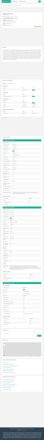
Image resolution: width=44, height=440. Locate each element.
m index (11, 5)
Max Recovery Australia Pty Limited (9, 386)
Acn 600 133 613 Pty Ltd (7, 367)
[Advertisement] (22, 9)
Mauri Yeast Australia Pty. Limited (8, 381)
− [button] (4, 345)
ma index (15, 5)
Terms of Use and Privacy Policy (22, 430)
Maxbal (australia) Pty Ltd (7, 387)
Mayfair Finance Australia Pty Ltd (8, 364)
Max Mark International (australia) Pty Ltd (10, 384)
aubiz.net (4, 5)
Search (39, 335)
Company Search (22, 1)
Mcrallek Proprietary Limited (7, 370)
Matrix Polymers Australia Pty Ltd (8, 379)
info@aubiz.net (24, 429)
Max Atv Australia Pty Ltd (7, 382)
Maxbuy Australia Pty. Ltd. (7, 389)
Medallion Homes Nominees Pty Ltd (9, 372)
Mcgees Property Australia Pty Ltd (8, 369)
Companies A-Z (14, 1)
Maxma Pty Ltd (5, 362)
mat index (19, 5)
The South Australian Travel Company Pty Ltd (10, 365)
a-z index (8, 5)
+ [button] (4, 344)
